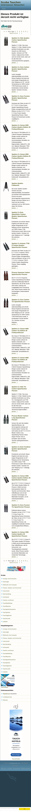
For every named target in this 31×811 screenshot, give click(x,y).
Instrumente (6, 591)
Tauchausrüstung (6, 28)
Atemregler (6, 581)
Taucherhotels (16, 758)
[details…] (14, 62)
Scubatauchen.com (14, 763)
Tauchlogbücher (7, 615)
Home (4, 8)
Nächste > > (16, 33)
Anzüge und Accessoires (9, 578)
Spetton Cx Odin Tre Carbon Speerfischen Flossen (19, 389)
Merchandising (7, 594)
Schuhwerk (6, 597)
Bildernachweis (25, 768)
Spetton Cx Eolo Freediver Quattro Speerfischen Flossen (21, 449)
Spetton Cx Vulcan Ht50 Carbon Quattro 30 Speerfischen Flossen (20, 534)
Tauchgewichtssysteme (9, 609)
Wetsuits (5, 700)
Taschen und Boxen (8, 600)
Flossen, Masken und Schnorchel (12, 588)
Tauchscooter (6, 618)
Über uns (3, 768)
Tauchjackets (6, 612)
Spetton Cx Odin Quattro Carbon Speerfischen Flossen (20, 40)
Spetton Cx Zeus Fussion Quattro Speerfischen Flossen (21, 98)
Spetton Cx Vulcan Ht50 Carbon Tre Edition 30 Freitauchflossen (20, 330)
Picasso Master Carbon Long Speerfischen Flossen (20, 418)
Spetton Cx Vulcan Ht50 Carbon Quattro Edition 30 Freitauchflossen (21, 127)
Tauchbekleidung (7, 603)
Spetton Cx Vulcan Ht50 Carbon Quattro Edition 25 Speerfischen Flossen (21, 478)
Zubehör (5, 621)
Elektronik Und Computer (10, 584)
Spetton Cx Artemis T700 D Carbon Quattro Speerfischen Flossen (20, 245)
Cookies (9, 768)
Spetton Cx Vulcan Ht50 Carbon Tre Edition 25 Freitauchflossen (20, 359)
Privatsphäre (16, 768)
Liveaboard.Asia (7, 697)
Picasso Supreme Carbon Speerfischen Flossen (21, 273)
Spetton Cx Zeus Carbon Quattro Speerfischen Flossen (20, 69)
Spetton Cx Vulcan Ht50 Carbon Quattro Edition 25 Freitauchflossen (21, 156)
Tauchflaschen (7, 606)
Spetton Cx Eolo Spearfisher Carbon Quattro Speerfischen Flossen (19, 215)
